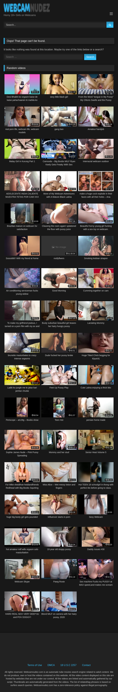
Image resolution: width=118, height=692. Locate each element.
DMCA (51, 665)
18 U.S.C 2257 (68, 665)
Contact (86, 665)
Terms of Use (35, 665)
